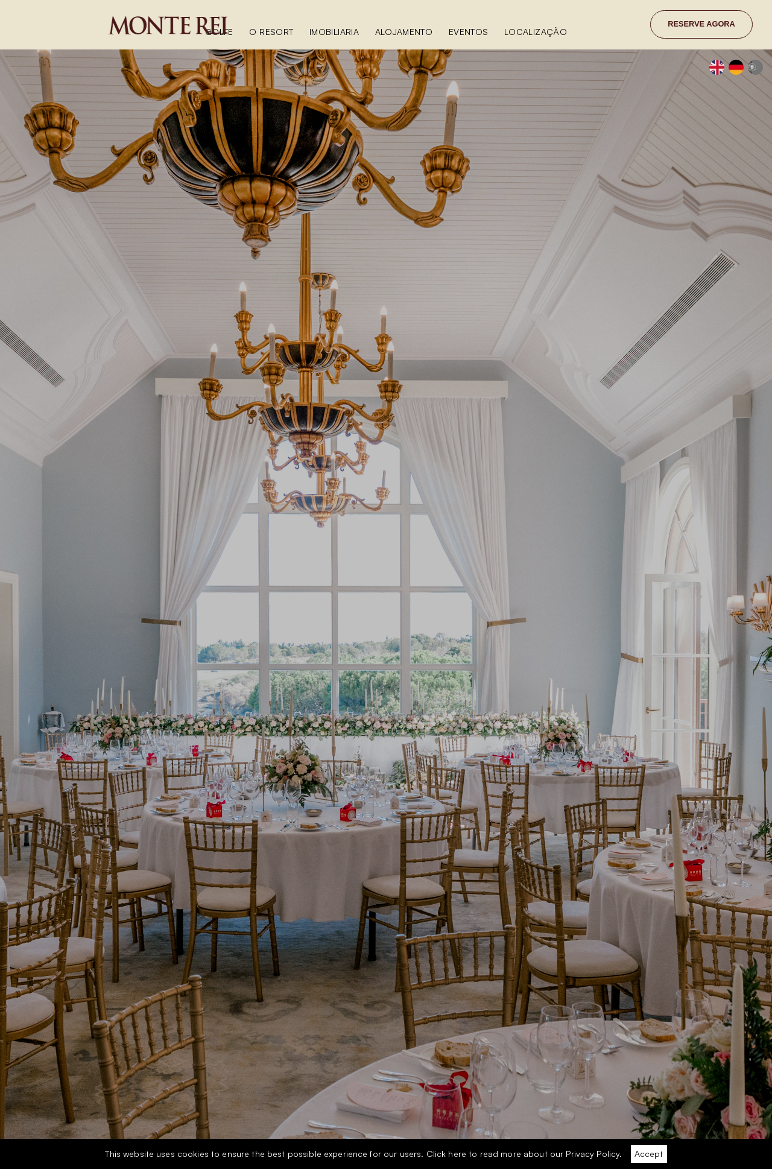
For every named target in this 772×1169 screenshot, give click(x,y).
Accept (648, 1153)
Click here (446, 1153)
